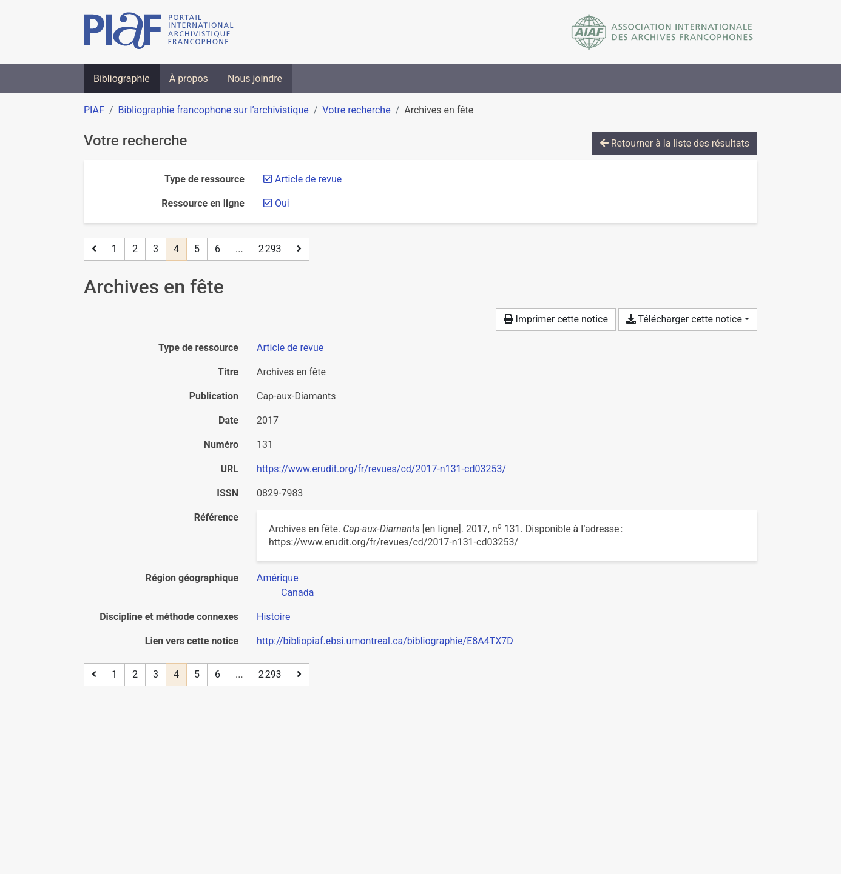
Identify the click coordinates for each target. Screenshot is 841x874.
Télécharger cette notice (684, 319)
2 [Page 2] (135, 249)
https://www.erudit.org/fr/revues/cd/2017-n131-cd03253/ (381, 469)
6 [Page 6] (217, 249)
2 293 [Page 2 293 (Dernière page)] (270, 249)
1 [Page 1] (114, 249)
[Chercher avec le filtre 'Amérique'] (278, 578)
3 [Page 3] (155, 249)
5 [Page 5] (197, 249)
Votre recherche (356, 110)
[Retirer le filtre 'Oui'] (282, 203)
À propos (188, 78)
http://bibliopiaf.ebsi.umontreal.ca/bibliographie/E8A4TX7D (385, 641)
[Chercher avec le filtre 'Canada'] (297, 592)
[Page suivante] (299, 249)
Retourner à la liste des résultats (674, 143)
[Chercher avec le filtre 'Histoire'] (273, 616)
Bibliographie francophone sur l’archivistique (213, 110)
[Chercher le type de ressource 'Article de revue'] (290, 347)
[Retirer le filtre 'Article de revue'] (308, 179)
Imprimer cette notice (556, 319)
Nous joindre (255, 78)
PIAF (94, 110)
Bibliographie (121, 78)
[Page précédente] (94, 249)
